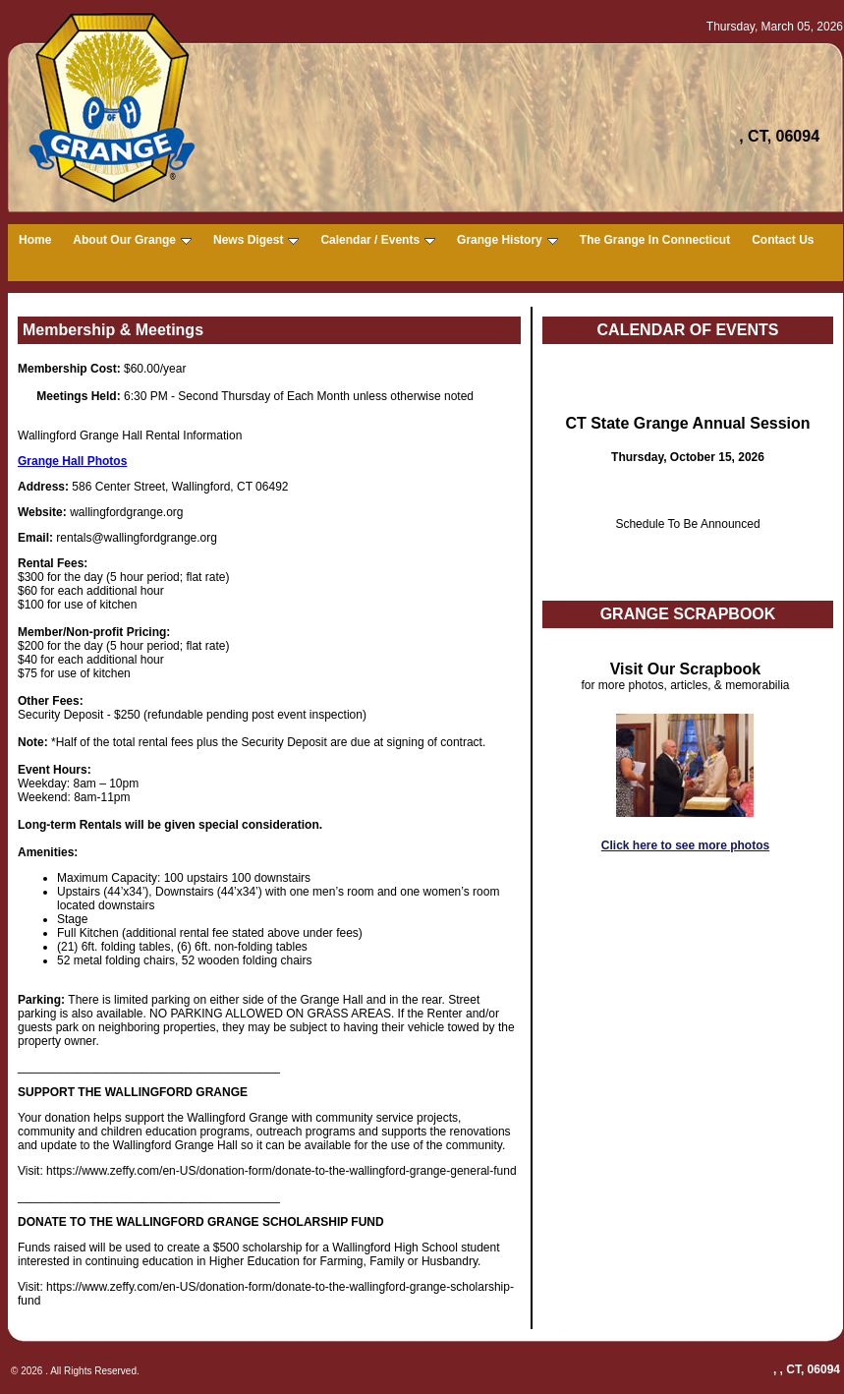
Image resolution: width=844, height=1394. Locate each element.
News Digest (256, 240)
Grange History (507, 240)
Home (35, 240)
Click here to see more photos (685, 845)
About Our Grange (132, 240)
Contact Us (783, 240)
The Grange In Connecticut (655, 240)
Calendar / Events (377, 240)
